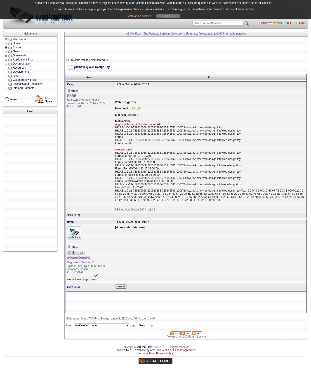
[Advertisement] (30, 182)
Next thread (98, 60)
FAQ (15, 75)
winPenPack (144, 347)
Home (16, 43)
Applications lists (23, 59)
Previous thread (79, 60)
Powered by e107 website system (135, 350)
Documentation (22, 63)
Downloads (19, 55)
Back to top (73, 215)
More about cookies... (140, 16)
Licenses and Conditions (27, 84)
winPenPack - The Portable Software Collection (154, 33)
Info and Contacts (23, 88)
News (16, 51)
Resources (19, 67)
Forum (17, 47)
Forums (191, 33)
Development (21, 71)
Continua (168, 16)
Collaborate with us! (25, 79)
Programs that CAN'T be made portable (222, 33)
